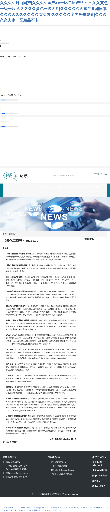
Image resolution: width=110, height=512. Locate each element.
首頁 (10, 187)
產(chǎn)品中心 (24, 187)
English (104, 174)
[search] (83, 175)
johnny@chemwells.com (20, 473)
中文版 (97, 174)
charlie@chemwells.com (64, 470)
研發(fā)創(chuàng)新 (44, 187)
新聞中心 (98, 187)
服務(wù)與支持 (65, 187)
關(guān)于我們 (83, 187)
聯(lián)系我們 (13, 193)
